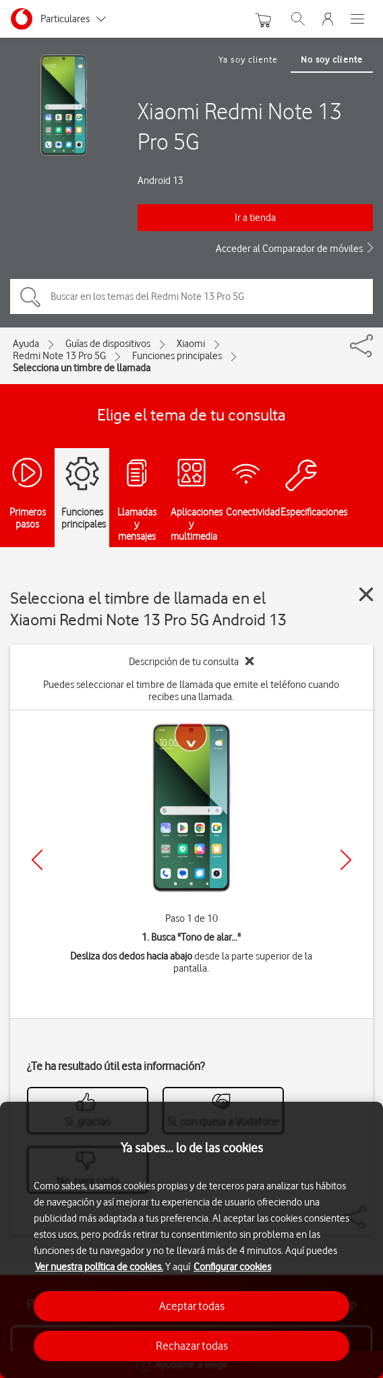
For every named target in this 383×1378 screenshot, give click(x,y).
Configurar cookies (232, 1267)
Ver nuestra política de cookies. (99, 1267)
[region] (191, 1240)
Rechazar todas (192, 1345)
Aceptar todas (192, 1306)
